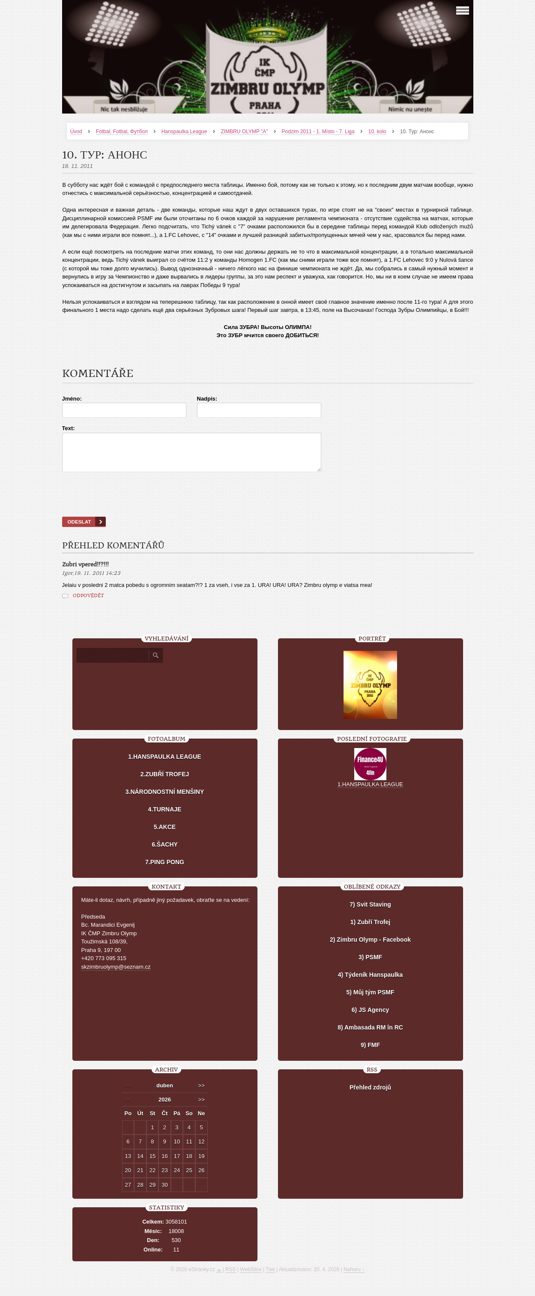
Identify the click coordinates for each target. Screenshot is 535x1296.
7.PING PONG (164, 869)
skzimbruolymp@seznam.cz (116, 974)
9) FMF (370, 1052)
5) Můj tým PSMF (370, 1000)
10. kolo (377, 132)
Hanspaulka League (184, 132)
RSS (230, 1277)
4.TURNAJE (165, 817)
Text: (68, 428)
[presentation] (268, 505)
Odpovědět (88, 603)
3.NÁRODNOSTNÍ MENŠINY (165, 799)
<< (128, 1093)
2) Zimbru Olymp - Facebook (370, 947)
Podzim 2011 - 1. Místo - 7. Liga (318, 132)
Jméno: (72, 398)
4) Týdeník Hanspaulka (370, 982)
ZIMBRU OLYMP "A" (244, 132)
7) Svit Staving (370, 912)
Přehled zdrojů (370, 1095)
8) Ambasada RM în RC (370, 1035)
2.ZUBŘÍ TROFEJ (164, 781)
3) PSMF (370, 964)
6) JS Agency (370, 1017)
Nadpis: (207, 398)
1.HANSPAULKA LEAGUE (164, 764)
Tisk (270, 1277)
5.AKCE (165, 834)
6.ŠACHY (165, 852)
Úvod (76, 132)
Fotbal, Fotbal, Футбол (122, 132)
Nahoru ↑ (354, 1277)
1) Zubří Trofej (370, 929)
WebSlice (250, 1277)
